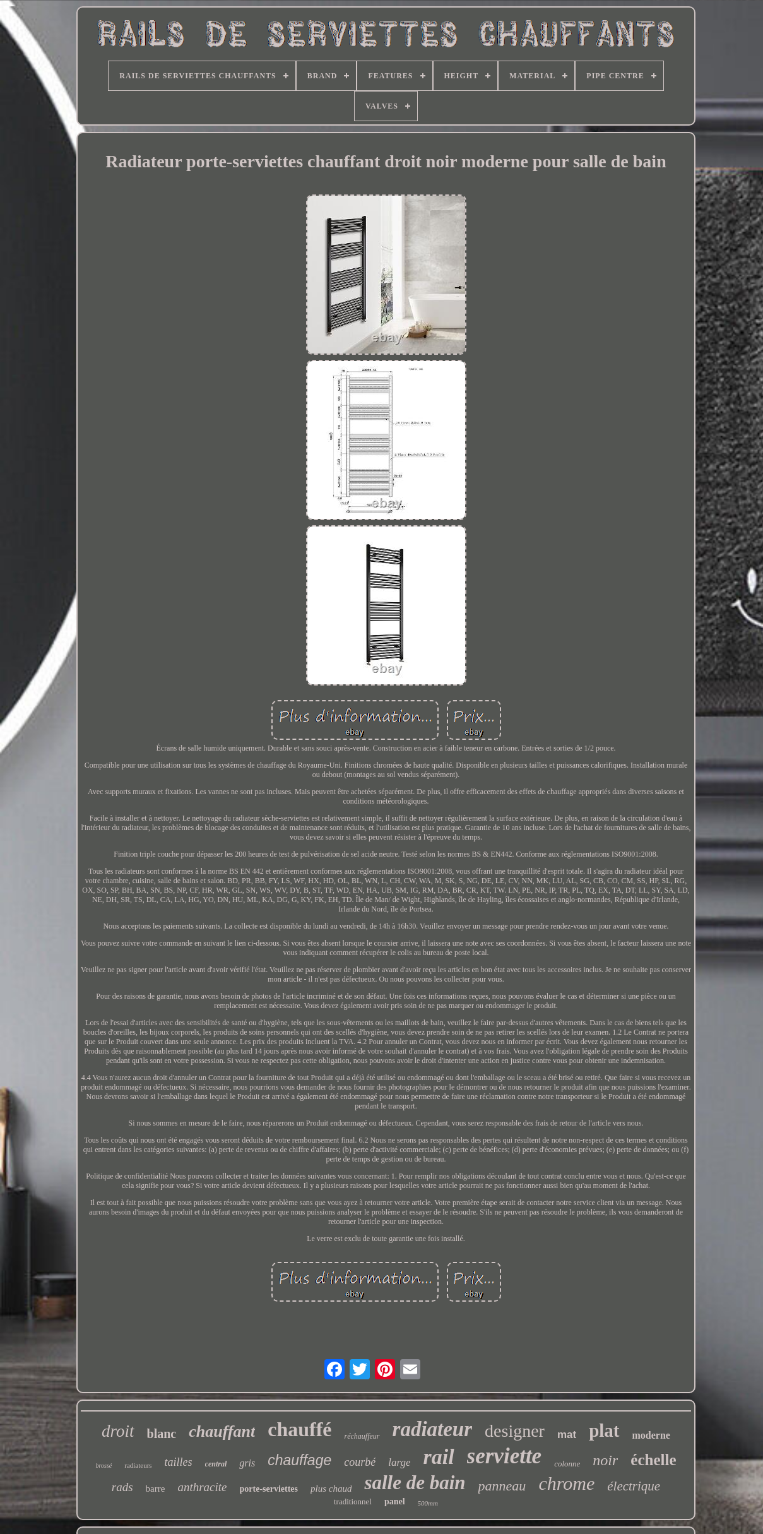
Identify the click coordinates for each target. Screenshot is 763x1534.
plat (604, 1430)
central (216, 1464)
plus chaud (331, 1488)
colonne (567, 1463)
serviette (504, 1456)
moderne (651, 1435)
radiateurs (137, 1465)
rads (122, 1487)
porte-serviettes (269, 1489)
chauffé (299, 1429)
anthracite (202, 1487)
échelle (653, 1459)
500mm (428, 1503)
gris (247, 1463)
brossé (103, 1465)
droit (118, 1431)
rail (438, 1456)
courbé (360, 1462)
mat (566, 1435)
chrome (566, 1483)
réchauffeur (362, 1436)
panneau (502, 1486)
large (399, 1462)
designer (515, 1431)
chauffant (222, 1431)
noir (605, 1460)
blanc (162, 1434)
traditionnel (353, 1501)
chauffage (299, 1460)
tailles (178, 1462)
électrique (633, 1486)
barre (155, 1488)
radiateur (433, 1429)
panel (394, 1501)
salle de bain (414, 1483)
